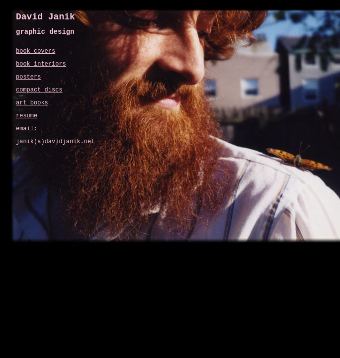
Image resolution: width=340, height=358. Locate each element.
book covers (35, 51)
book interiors (41, 64)
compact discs (39, 90)
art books (32, 102)
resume (26, 115)
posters (28, 77)
